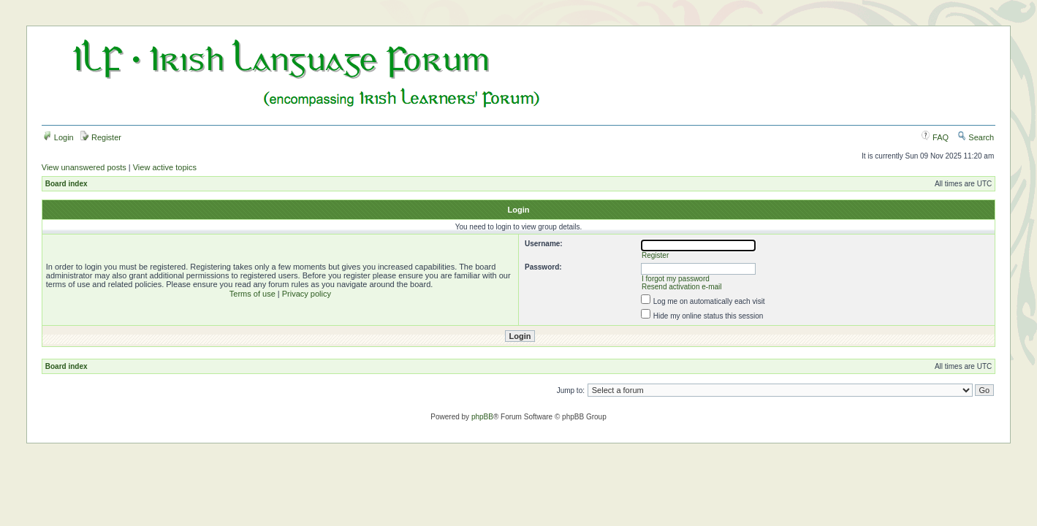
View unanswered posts (84, 167)
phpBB (482, 417)
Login (58, 137)
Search (975, 137)
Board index (66, 184)
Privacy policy (306, 293)
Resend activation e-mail (682, 287)
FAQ (935, 137)
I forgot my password (676, 279)
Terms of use (252, 293)
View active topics (165, 167)
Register (100, 137)
